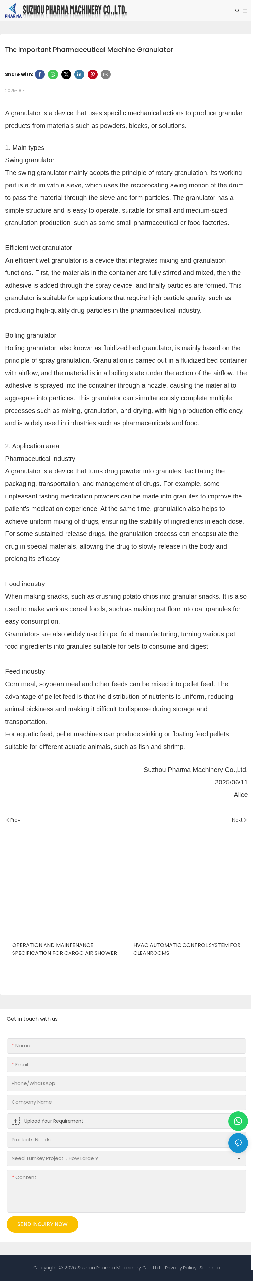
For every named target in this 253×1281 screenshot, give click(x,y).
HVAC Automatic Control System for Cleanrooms (186, 949)
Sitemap (209, 1267)
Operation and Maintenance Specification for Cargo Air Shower (64, 949)
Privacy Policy (181, 1267)
